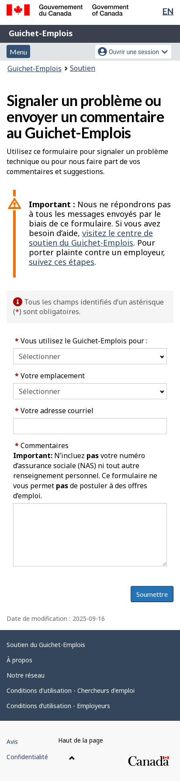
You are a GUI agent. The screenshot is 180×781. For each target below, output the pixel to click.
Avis (12, 741)
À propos (19, 660)
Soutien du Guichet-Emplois (46, 645)
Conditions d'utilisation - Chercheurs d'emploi (71, 690)
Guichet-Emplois (41, 33)
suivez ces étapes (61, 262)
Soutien (82, 68)
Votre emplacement (50, 375)
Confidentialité (27, 757)
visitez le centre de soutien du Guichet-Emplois (91, 238)
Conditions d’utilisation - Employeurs (58, 706)
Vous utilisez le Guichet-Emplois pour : (81, 341)
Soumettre (152, 594)
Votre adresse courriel (54, 410)
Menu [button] (18, 52)
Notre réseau (26, 675)
